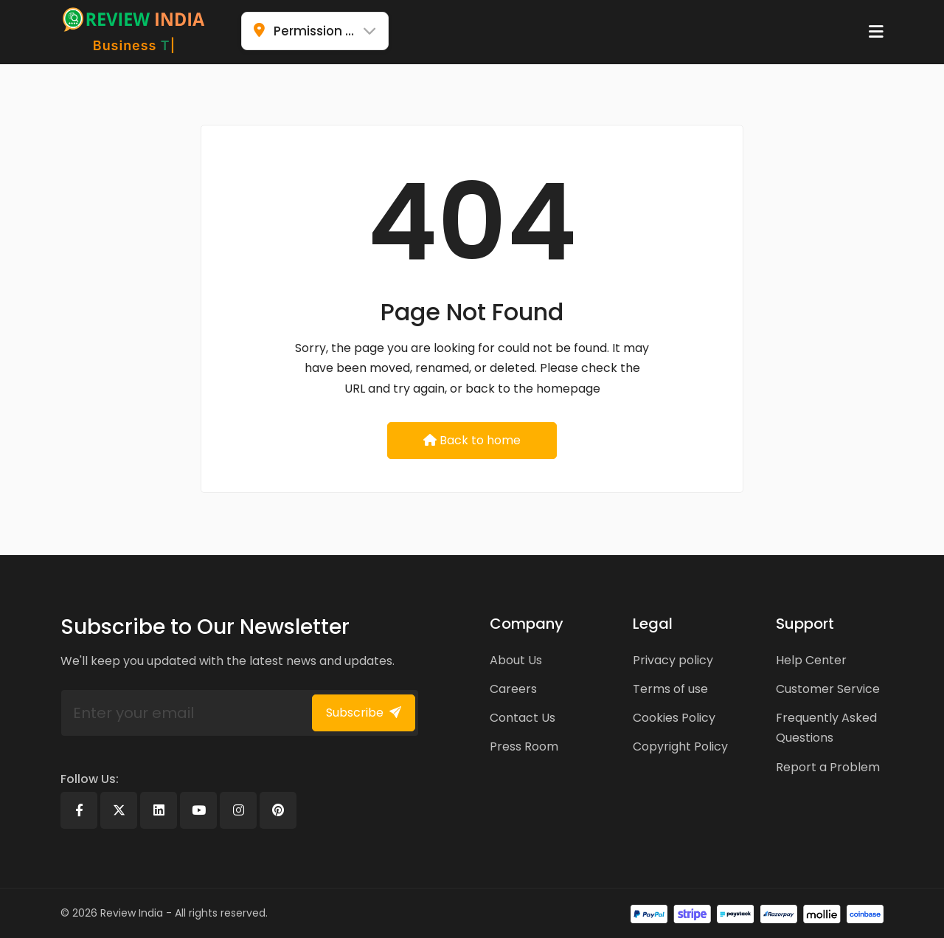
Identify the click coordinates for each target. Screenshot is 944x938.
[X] (118, 810)
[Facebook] (78, 810)
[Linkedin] (158, 810)
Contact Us (522, 717)
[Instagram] (238, 810)
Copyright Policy (680, 746)
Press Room (524, 746)
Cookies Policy (674, 717)
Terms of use (670, 688)
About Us (516, 660)
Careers (513, 688)
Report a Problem (828, 767)
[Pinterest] (278, 810)
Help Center (811, 660)
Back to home (472, 440)
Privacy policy (673, 660)
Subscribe (363, 712)
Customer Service (828, 688)
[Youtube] (198, 810)
